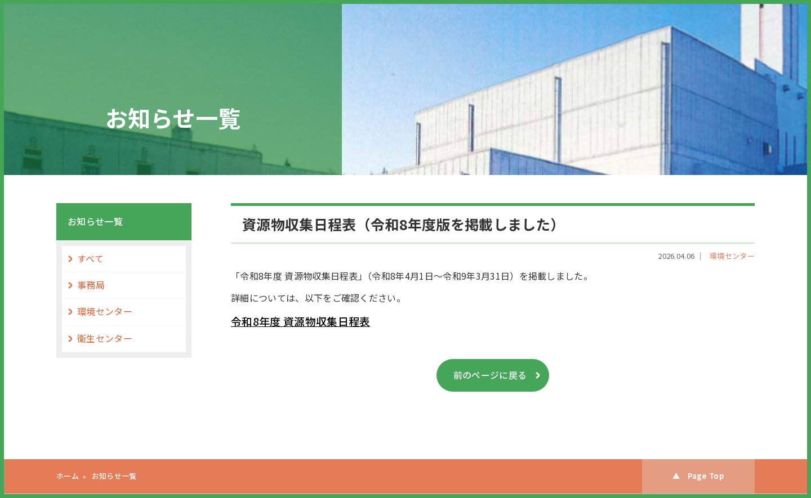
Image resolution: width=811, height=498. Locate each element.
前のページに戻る (490, 375)
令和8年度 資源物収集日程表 (300, 321)
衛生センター (104, 339)
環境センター (732, 255)
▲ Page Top (698, 475)
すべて (90, 259)
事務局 (91, 285)
